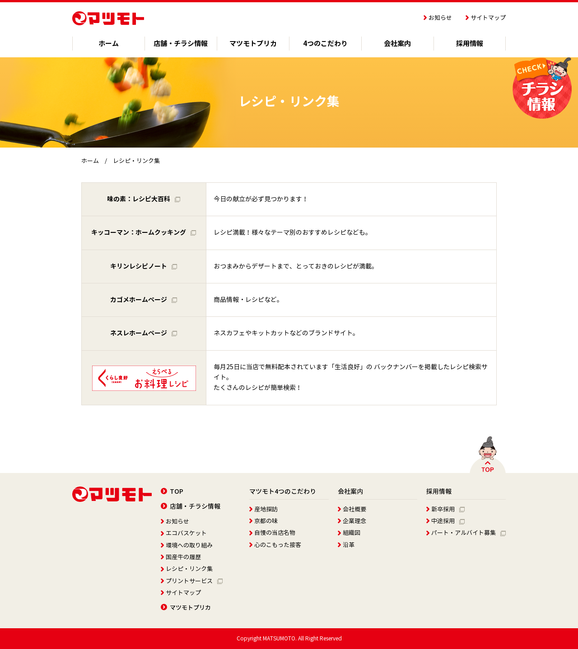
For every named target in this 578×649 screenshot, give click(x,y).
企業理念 (352, 521)
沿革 (346, 545)
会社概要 (352, 509)
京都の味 (263, 521)
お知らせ (438, 18)
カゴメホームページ (143, 300)
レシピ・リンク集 (187, 569)
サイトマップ (486, 18)
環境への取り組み (187, 545)
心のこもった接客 (275, 545)
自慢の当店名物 (272, 533)
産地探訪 (263, 509)
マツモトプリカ (186, 608)
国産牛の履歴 (181, 557)
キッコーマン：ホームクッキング (143, 232)
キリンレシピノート (143, 266)
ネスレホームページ (143, 333)
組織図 (349, 533)
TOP (172, 491)
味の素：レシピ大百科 (143, 199)
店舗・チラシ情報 (190, 506)
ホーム (90, 161)
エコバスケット (184, 533)
